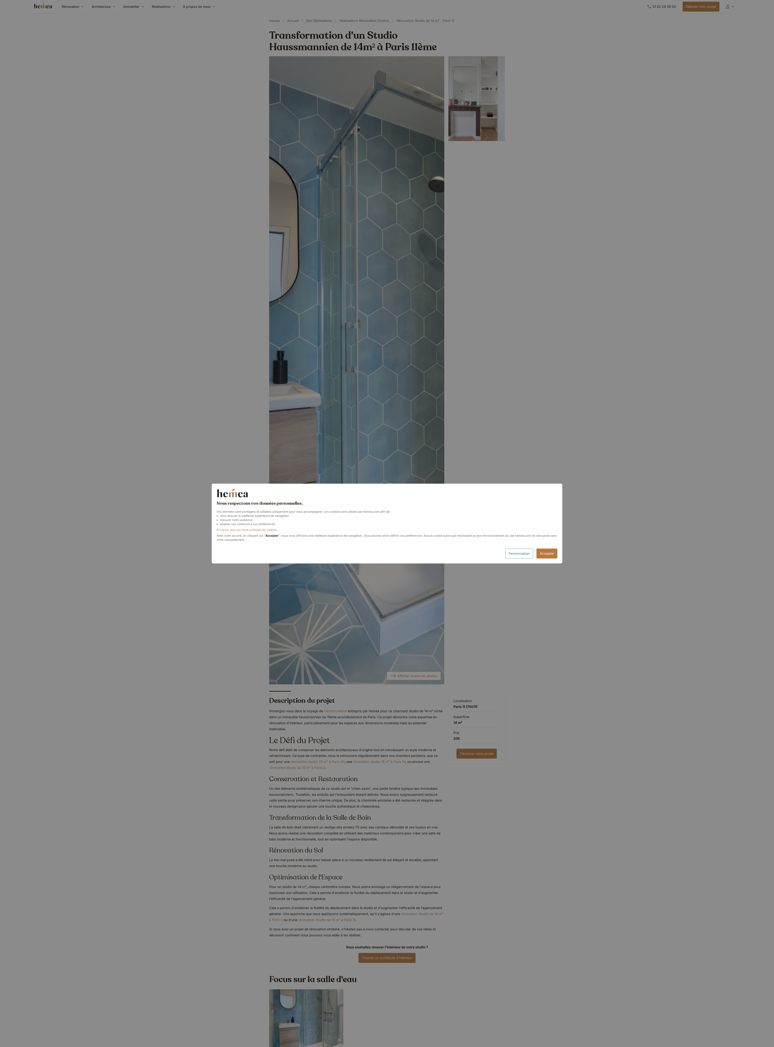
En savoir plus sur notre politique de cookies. (247, 530)
